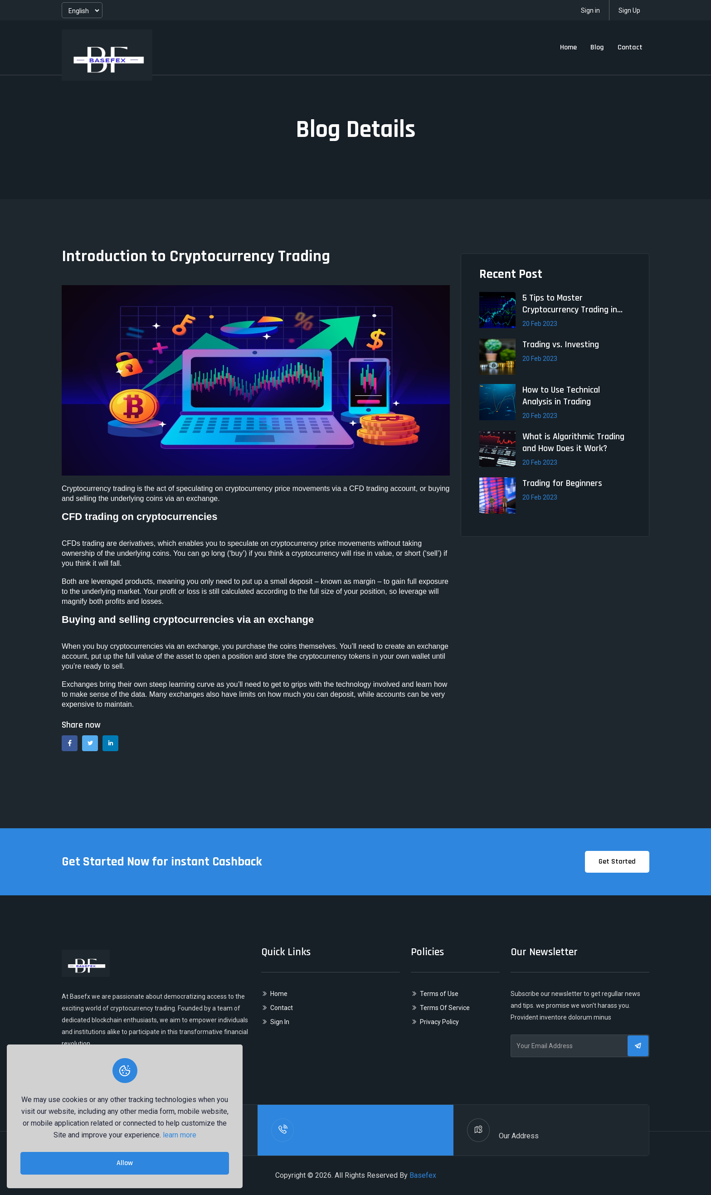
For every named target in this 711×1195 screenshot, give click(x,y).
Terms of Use (439, 993)
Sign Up (629, 10)
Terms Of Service (445, 1007)
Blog (597, 47)
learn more (179, 1135)
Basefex (422, 1175)
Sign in (590, 10)
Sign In (279, 1021)
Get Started (617, 861)
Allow (125, 1163)
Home (568, 47)
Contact (630, 47)
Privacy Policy (439, 1021)
